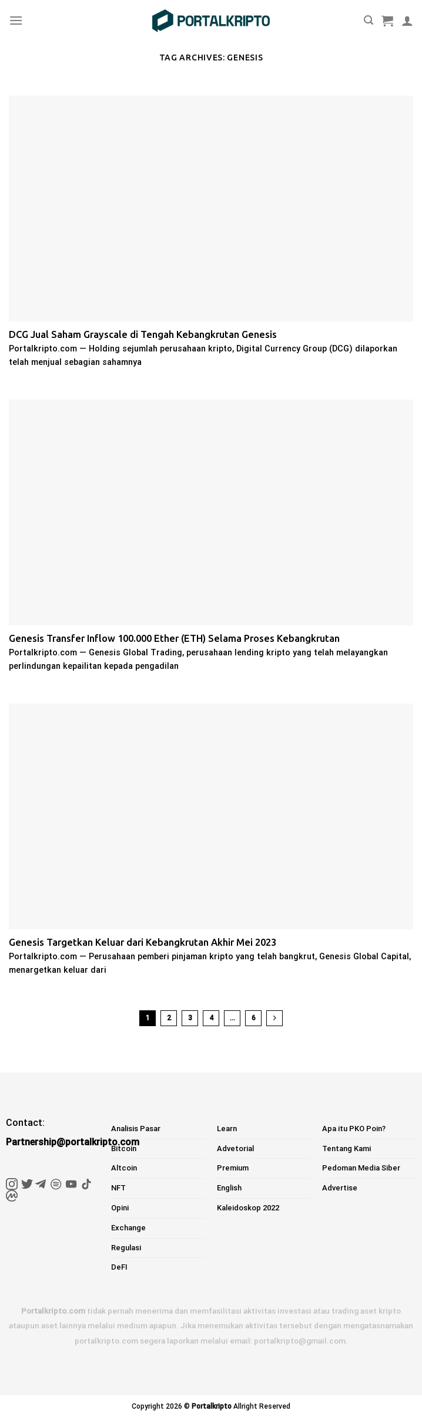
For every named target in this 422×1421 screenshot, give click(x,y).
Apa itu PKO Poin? (354, 1128)
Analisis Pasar (135, 1128)
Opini (120, 1207)
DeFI (119, 1267)
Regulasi (126, 1247)
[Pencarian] (368, 20)
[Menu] (16, 20)
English (229, 1187)
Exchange (128, 1227)
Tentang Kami (346, 1148)
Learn (227, 1128)
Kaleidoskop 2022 (248, 1207)
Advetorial (235, 1148)
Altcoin (124, 1167)
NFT (118, 1187)
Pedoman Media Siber (361, 1167)
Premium (233, 1167)
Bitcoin (123, 1148)
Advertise (339, 1187)
